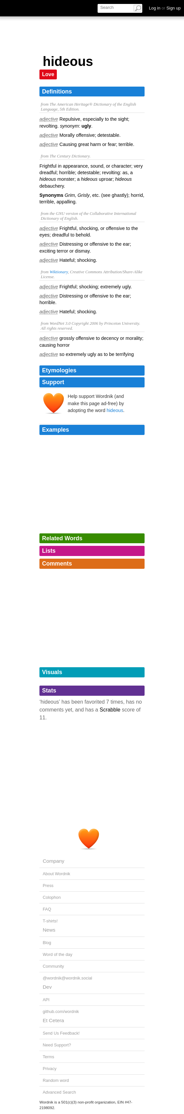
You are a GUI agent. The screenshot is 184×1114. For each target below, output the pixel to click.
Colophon (52, 897)
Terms (48, 1056)
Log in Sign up (165, 8)
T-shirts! (50, 920)
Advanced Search (59, 1092)
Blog (47, 942)
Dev (47, 987)
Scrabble (110, 709)
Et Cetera (53, 1020)
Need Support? (57, 1044)
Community (53, 966)
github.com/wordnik (61, 1011)
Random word (56, 1080)
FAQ (47, 909)
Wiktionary (59, 272)
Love (48, 74)
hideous (114, 410)
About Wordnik (56, 873)
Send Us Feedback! (61, 1033)
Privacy (50, 1068)
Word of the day (57, 954)
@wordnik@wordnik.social (67, 978)
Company (53, 861)
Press (48, 885)
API (46, 999)
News (49, 930)
